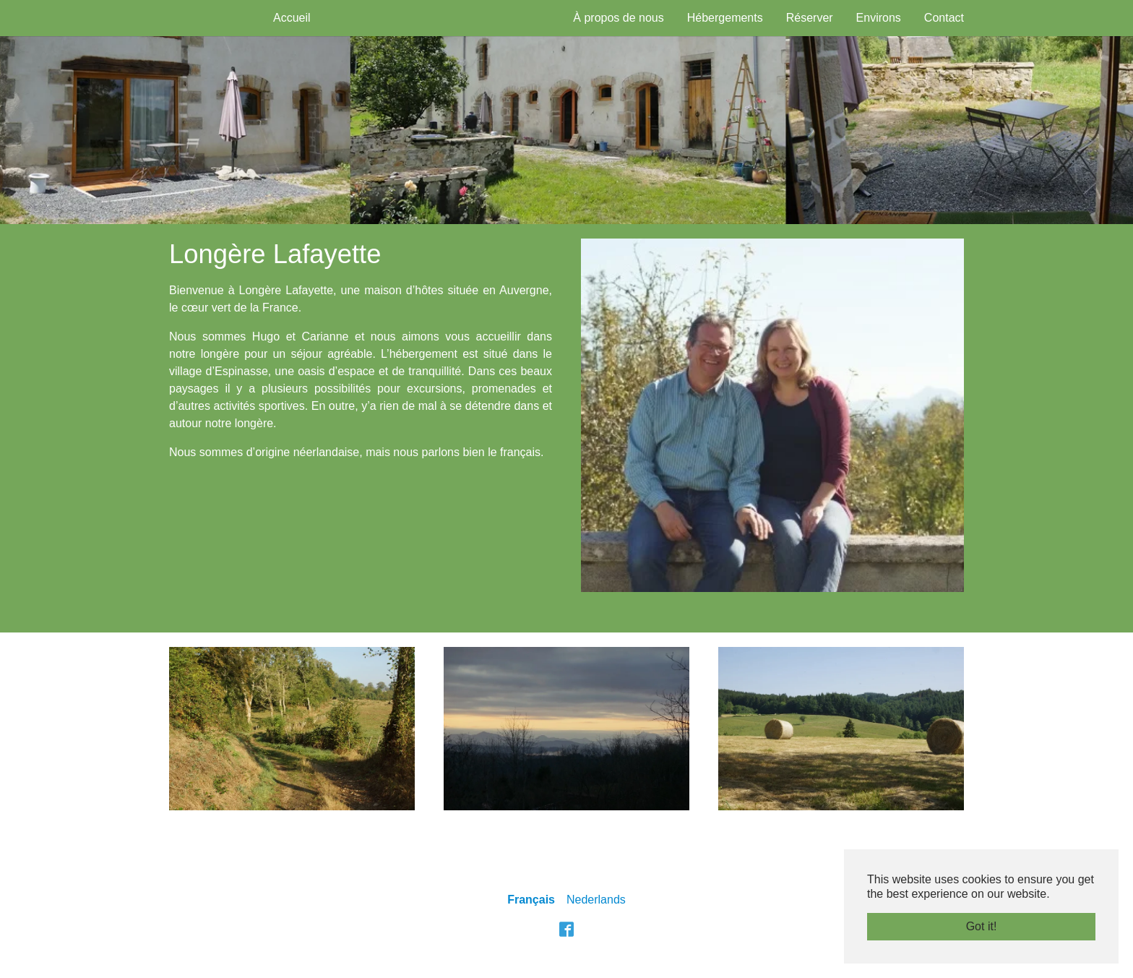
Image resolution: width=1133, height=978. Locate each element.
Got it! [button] (981, 926)
